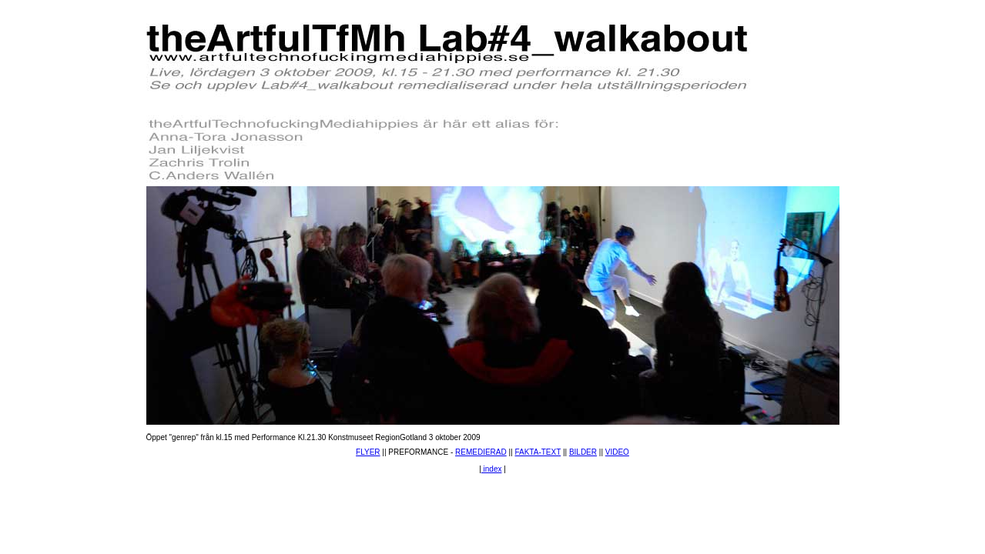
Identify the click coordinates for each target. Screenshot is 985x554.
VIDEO (617, 452)
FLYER (368, 452)
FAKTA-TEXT (537, 452)
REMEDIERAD (481, 452)
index (491, 469)
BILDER (583, 452)
